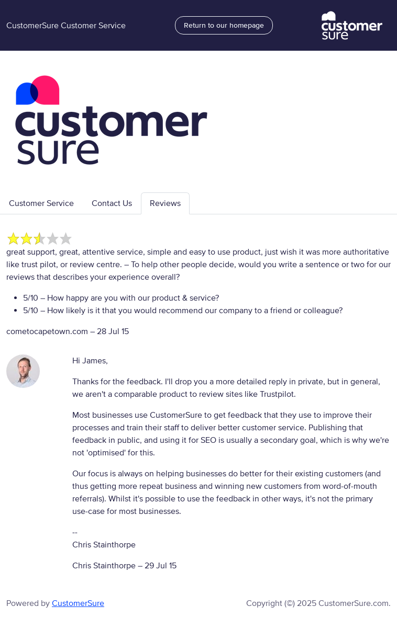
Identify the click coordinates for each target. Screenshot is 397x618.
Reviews (165, 203)
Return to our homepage (224, 25)
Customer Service (41, 203)
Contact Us (112, 203)
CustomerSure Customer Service (66, 25)
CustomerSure (78, 603)
